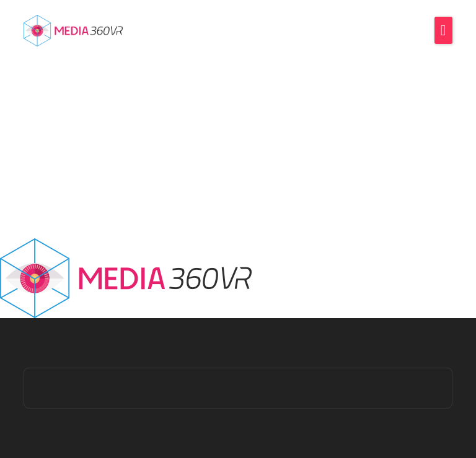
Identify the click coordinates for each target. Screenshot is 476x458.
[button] (443, 30)
